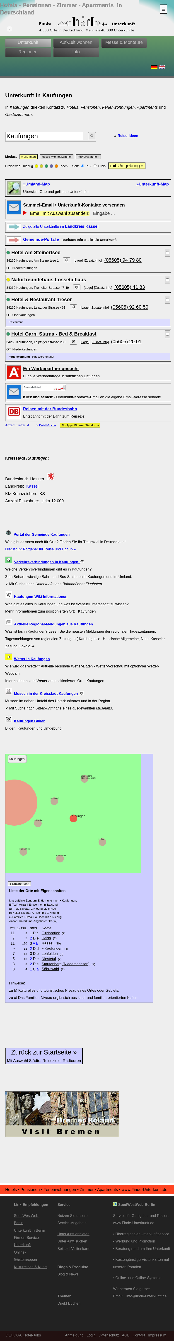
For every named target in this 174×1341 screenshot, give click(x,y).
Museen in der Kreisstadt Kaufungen (49, 693)
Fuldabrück (24, 849)
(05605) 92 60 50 (129, 307)
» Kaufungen (52, 948)
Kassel (32, 486)
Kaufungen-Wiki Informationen (40, 596)
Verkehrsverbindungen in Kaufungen (49, 562)
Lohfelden (38, 820)
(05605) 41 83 (129, 287)
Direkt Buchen (68, 1303)
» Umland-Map (19, 883)
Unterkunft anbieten (73, 1234)
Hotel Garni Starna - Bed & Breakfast (54, 334)
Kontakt (139, 1335)
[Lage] (78, 260)
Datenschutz (109, 1335)
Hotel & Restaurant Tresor (41, 299)
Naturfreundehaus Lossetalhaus (48, 279)
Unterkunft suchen (72, 1241)
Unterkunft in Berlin (29, 1230)
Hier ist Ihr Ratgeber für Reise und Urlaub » (40, 549)
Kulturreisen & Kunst (30, 1267)
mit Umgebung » (127, 165)
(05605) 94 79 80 (122, 260)
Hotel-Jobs (32, 1335)
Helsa (101, 839)
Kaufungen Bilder (29, 721)
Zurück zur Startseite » (44, 1056)
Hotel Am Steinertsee (35, 252)
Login (91, 1335)
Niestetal (54, 798)
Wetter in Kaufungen (32, 659)
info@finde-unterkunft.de (146, 1296)
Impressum (157, 1335)
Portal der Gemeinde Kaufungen (42, 534)
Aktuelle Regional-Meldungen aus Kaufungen (53, 624)
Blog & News (67, 1274)
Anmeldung (74, 1335)
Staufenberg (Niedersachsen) (88, 777)
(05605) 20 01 (126, 341)
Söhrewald (61, 856)
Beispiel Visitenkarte (73, 1249)
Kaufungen (77, 816)
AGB (126, 1335)
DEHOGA (13, 1335)
